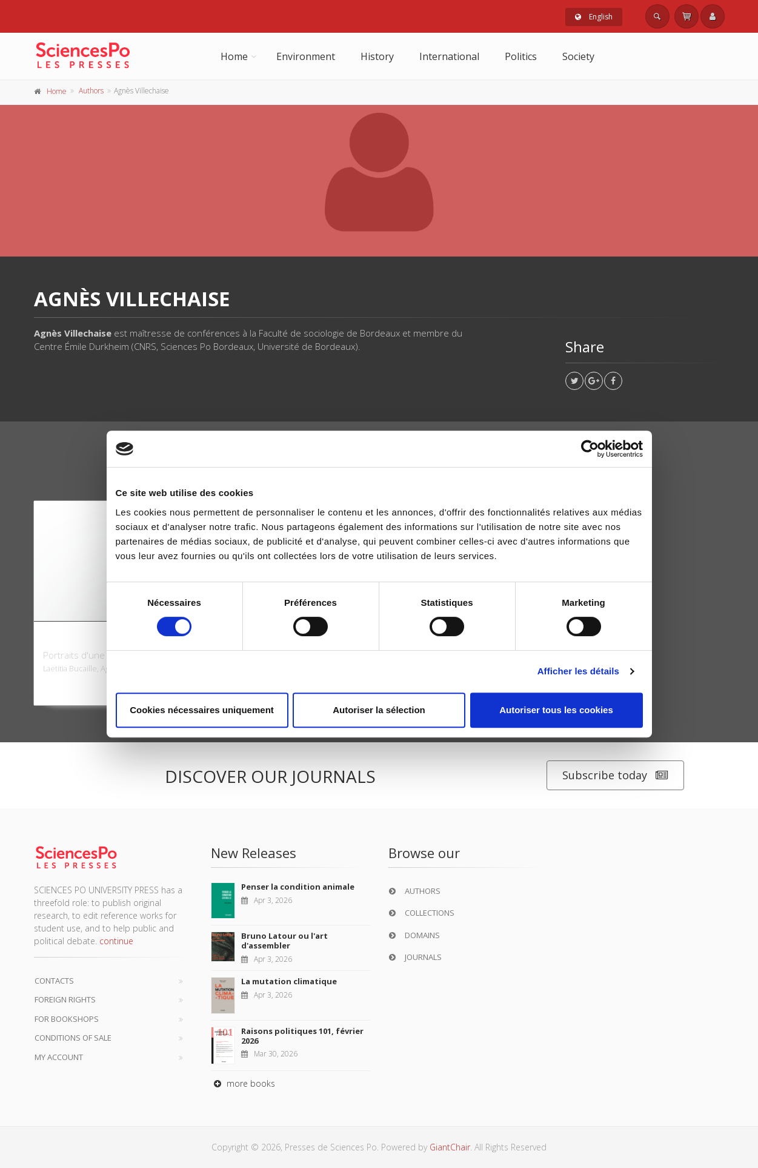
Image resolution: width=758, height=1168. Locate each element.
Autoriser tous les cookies (556, 710)
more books (243, 1083)
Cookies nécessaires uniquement (202, 710)
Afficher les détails (578, 671)
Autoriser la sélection (379, 710)
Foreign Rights (65, 999)
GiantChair (450, 1147)
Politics (521, 56)
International (449, 56)
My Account (59, 1057)
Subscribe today (615, 775)
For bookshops (67, 1018)
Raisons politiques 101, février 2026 (302, 1035)
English (594, 17)
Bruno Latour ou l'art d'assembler (284, 940)
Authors (91, 91)
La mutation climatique (289, 981)
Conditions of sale (73, 1037)
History (377, 56)
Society (578, 56)
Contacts (54, 980)
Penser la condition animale (297, 886)
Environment (305, 56)
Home (234, 56)
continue (116, 941)
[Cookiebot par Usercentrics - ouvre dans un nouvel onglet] (590, 449)
